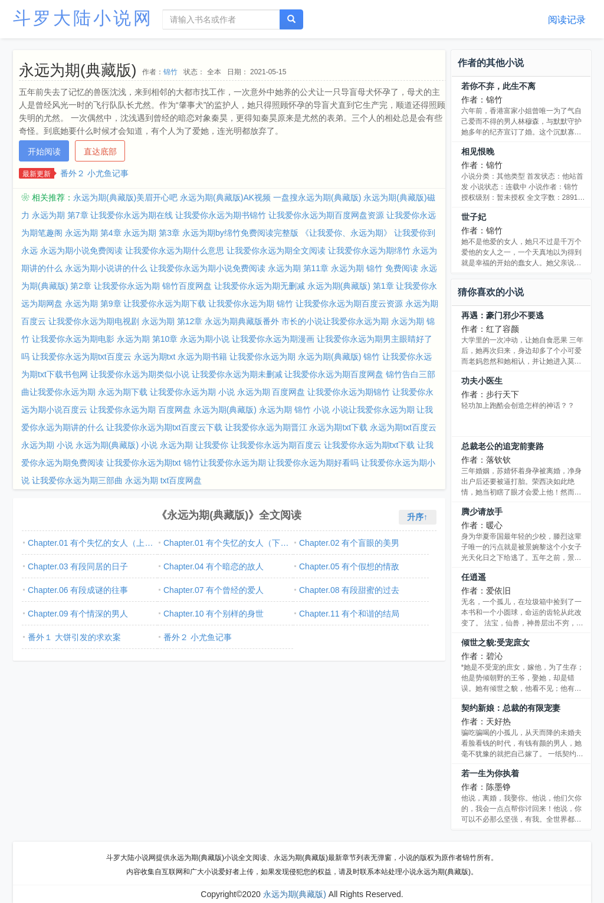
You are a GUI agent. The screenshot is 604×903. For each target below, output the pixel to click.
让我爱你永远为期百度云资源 (349, 303)
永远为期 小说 (47, 445)
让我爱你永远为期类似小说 (139, 374)
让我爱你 (211, 445)
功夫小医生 (482, 380)
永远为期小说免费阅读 (81, 250)
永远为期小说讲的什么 (106, 268)
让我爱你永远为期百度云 (276, 445)
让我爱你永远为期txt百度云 (82, 356)
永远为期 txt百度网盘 (163, 480)
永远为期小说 (204, 339)
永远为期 (176, 445)
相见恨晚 (477, 151)
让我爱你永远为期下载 (164, 303)
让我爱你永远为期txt (143, 462)
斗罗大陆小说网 (83, 18)
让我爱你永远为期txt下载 (369, 445)
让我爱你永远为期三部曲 (77, 480)
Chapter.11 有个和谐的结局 (349, 613)
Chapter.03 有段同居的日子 (78, 566)
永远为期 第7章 (60, 215)
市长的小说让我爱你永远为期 (335, 321)
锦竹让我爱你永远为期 (224, 462)
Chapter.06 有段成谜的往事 (78, 590)
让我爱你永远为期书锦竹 (220, 215)
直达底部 (100, 151)
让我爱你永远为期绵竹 (369, 250)
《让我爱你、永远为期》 (346, 233)
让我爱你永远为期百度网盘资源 (326, 215)
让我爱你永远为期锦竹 (348, 392)
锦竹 (170, 72)
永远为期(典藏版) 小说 (116, 445)
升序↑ (417, 517)
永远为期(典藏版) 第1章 (350, 286)
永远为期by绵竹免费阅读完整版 (240, 233)
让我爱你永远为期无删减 (259, 286)
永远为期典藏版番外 (242, 321)
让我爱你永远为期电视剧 (93, 321)
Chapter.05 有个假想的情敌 (349, 566)
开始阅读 (44, 151)
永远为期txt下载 (338, 427)
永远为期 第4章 (93, 233)
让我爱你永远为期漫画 (273, 339)
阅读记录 (567, 20)
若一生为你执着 (490, 773)
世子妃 (473, 217)
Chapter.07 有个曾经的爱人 (213, 590)
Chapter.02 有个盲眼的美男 (349, 543)
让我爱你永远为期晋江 (266, 427)
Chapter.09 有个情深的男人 (78, 613)
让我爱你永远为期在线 (131, 215)
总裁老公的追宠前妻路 (502, 446)
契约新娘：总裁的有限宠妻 (510, 708)
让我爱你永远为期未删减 (237, 374)
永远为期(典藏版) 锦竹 (339, 356)
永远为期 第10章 (147, 339)
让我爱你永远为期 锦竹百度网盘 (153, 286)
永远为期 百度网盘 (271, 392)
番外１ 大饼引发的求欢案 (74, 637)
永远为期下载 (122, 392)
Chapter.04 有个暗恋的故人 (213, 566)
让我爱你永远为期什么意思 (174, 250)
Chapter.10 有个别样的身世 (213, 613)
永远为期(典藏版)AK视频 (225, 197)
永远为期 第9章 (93, 303)
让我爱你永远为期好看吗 (313, 462)
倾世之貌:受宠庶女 (495, 642)
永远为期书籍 (202, 356)
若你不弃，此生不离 (498, 86)
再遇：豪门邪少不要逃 (502, 315)
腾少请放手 (482, 511)
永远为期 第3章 (151, 233)
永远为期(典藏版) (225, 409)
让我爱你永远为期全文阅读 (276, 250)
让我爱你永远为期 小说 (192, 392)
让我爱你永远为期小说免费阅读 (207, 268)
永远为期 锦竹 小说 (294, 409)
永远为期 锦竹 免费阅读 (374, 268)
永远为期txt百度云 (403, 427)
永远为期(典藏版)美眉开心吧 (125, 197)
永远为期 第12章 (172, 321)
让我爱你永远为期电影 (73, 339)
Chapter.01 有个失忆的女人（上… (90, 543)
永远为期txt (155, 356)
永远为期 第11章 (298, 268)
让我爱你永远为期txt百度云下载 (164, 427)
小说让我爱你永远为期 (373, 409)
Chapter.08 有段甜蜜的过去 (349, 590)
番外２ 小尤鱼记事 (94, 173)
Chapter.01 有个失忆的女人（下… (225, 543)
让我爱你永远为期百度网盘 (333, 374)
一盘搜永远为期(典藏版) (317, 197)
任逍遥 (473, 577)
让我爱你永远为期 (262, 356)
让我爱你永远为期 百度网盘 (140, 409)
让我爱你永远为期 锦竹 (250, 303)
